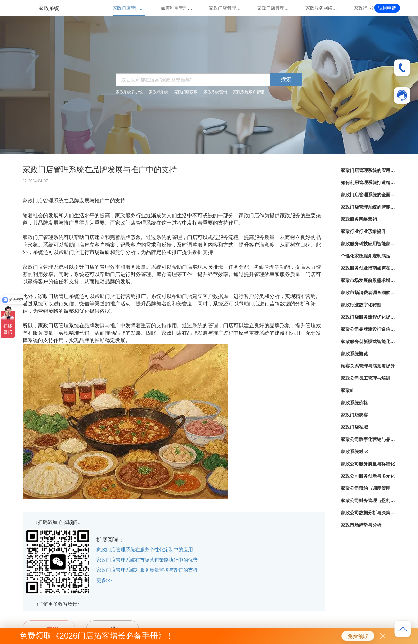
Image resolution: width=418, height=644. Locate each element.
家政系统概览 (354, 353)
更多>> (104, 580)
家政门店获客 (185, 92)
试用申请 (387, 8)
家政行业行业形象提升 (370, 8)
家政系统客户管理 (248, 92)
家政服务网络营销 (321, 8)
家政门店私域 (354, 427)
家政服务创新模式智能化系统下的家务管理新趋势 (368, 341)
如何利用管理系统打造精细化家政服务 (177, 8)
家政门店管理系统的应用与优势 (129, 8)
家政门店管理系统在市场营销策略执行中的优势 (147, 560)
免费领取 (358, 636)
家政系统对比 (354, 451)
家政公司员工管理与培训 (365, 378)
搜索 (286, 79)
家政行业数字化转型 (361, 304)
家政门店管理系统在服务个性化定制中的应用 (144, 549)
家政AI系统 (158, 92)
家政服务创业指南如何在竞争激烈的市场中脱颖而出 (368, 268)
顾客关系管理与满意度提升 (368, 366)
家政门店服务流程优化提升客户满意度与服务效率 (368, 317)
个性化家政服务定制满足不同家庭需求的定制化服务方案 (368, 255)
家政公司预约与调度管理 (365, 488)
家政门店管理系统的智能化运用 (273, 8)
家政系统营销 (215, 92)
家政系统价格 (354, 402)
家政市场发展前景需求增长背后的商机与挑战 (368, 280)
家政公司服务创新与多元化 (368, 476)
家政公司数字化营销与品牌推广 (368, 439)
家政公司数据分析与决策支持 (368, 512)
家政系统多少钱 (129, 92)
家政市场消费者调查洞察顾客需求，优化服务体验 (368, 292)
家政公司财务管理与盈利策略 (368, 500)
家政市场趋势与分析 (361, 524)
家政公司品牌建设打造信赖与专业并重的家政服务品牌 (368, 329)
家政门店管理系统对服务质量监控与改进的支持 (147, 570)
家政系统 (49, 8)
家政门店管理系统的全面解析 (225, 8)
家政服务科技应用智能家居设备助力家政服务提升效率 (368, 243)
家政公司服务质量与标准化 (368, 463)
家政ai (347, 390)
